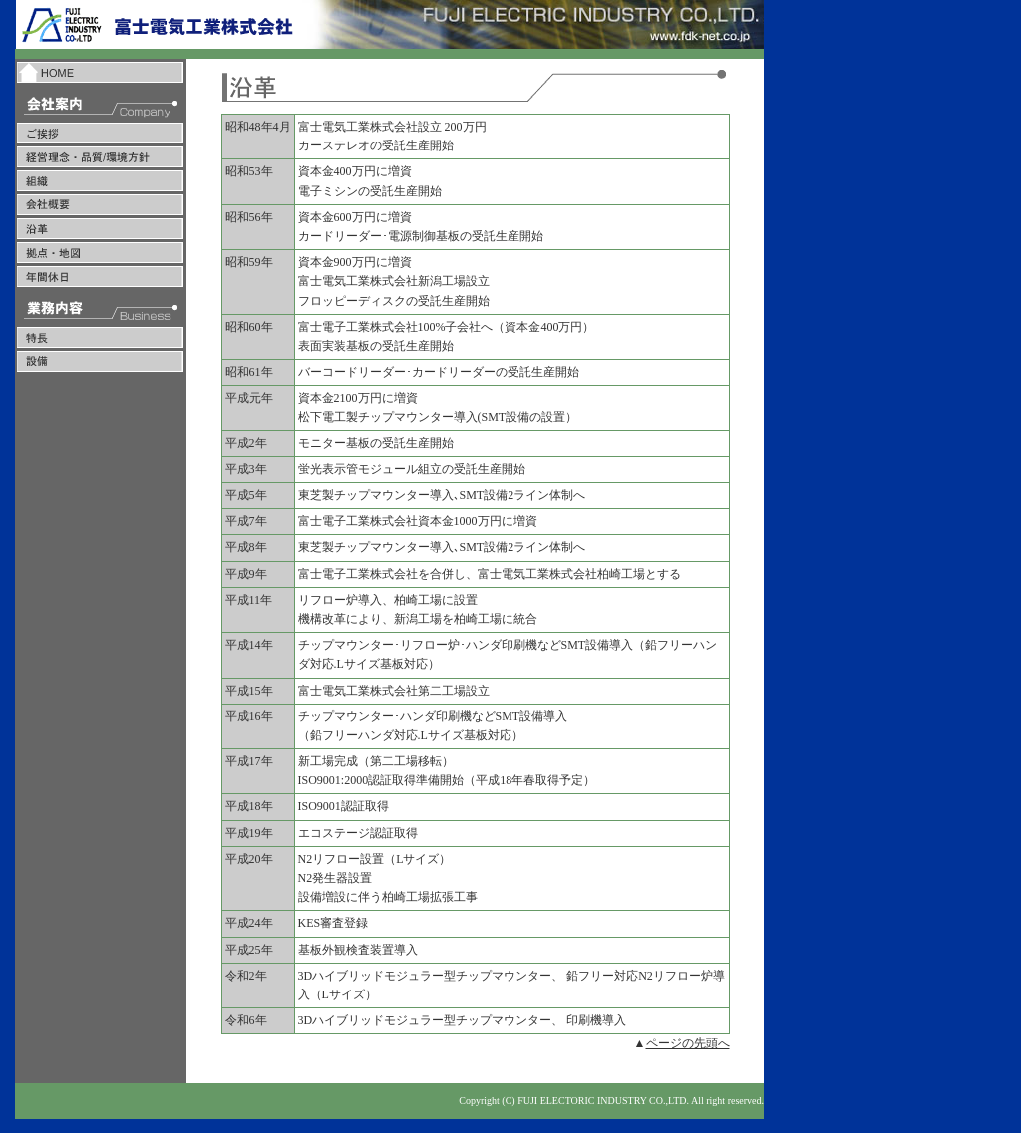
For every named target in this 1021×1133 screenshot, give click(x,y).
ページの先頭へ (688, 1043)
